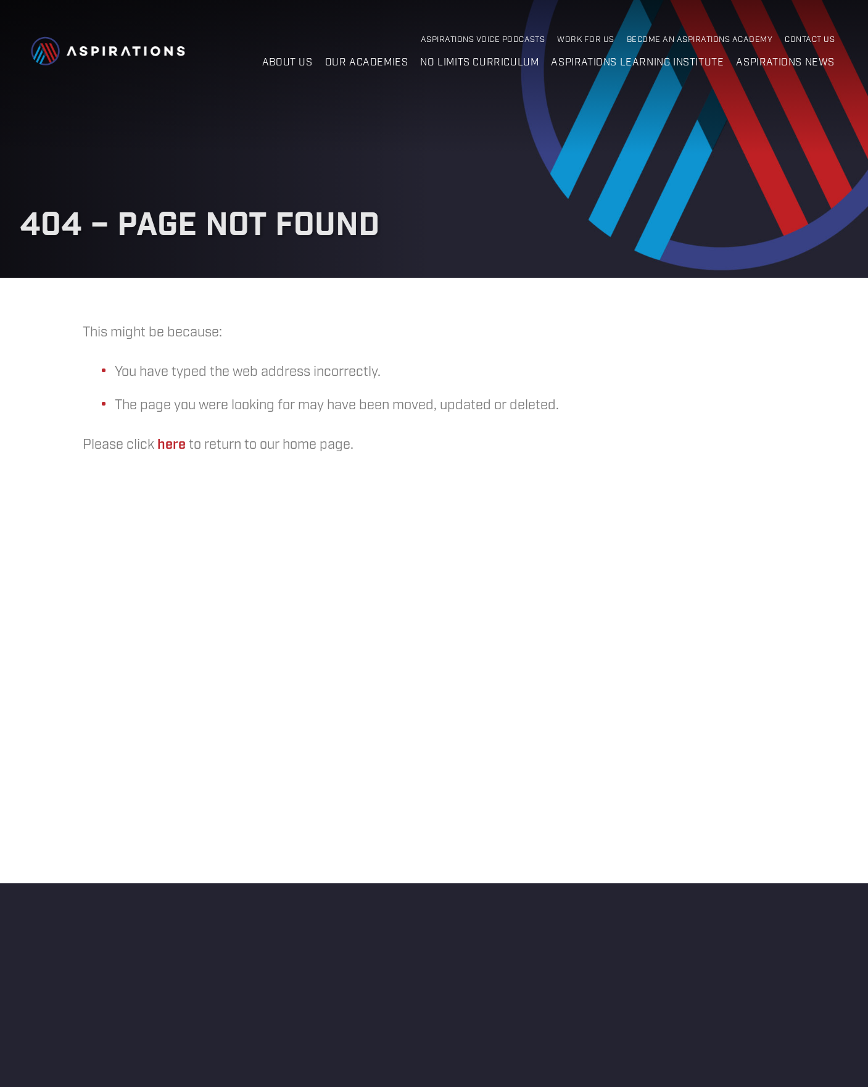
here (171, 445)
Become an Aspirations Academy (699, 40)
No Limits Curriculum (479, 62)
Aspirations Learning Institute (637, 62)
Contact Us (810, 40)
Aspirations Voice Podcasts (483, 40)
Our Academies (366, 62)
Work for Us (585, 40)
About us (287, 62)
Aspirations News (785, 62)
